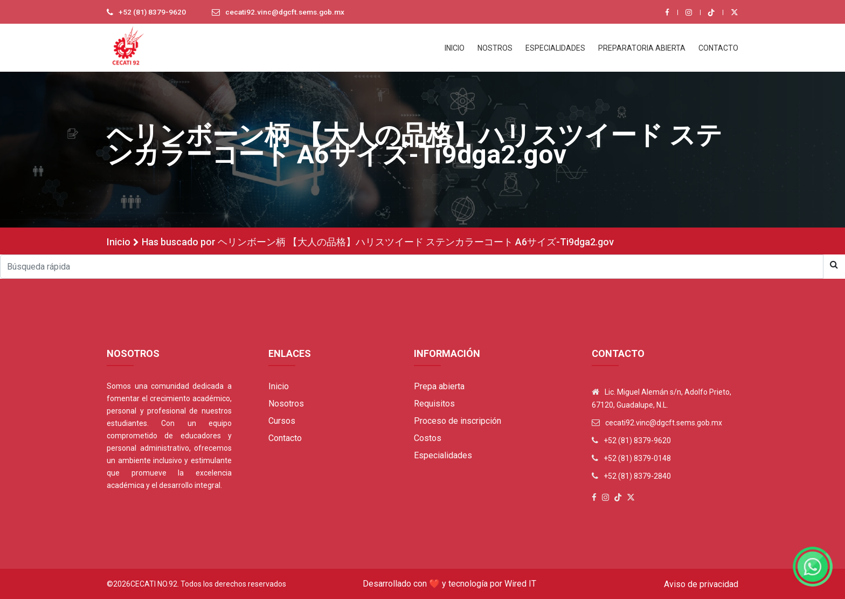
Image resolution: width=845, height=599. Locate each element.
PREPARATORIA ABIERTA (641, 48)
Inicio (118, 241)
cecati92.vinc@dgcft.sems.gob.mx (288, 12)
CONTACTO (718, 48)
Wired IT (520, 584)
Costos (427, 438)
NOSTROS (494, 48)
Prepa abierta (439, 386)
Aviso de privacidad (701, 584)
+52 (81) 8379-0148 (637, 458)
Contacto (285, 438)
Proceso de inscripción (457, 421)
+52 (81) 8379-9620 (152, 12)
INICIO (455, 48)
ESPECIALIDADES (555, 48)
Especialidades (443, 455)
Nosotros (286, 403)
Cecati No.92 (153, 584)
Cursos (281, 421)
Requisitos (434, 403)
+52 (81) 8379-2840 (637, 476)
